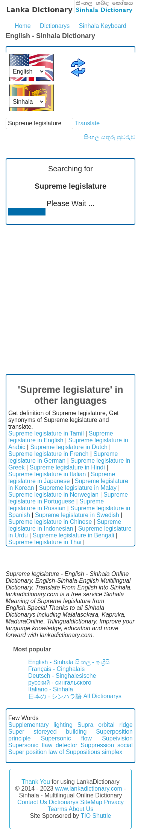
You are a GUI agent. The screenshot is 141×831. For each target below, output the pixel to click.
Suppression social (106, 745)
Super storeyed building (47, 731)
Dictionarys (55, 26)
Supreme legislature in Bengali (73, 535)
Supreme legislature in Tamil (46, 433)
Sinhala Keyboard (102, 26)
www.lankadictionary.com (88, 788)
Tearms (57, 809)
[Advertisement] (70, 299)
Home (23, 26)
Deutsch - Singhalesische (62, 675)
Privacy (113, 802)
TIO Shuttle (95, 816)
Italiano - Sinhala (50, 689)
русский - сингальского (59, 682)
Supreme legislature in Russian (56, 504)
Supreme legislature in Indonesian (64, 525)
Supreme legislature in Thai (44, 542)
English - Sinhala (50, 662)
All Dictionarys (102, 696)
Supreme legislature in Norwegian (53, 494)
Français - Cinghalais (56, 669)
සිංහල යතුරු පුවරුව (109, 137)
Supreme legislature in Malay (78, 488)
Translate (87, 123)
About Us (81, 809)
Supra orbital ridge (105, 725)
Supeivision (117, 738)
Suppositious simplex (94, 752)
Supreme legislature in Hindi (67, 467)
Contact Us (32, 802)
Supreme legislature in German (63, 457)
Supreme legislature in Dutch (68, 447)
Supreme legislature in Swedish (77, 515)
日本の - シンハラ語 (55, 696)
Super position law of (36, 752)
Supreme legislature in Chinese (50, 522)
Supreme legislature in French (48, 454)
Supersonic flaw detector (42, 745)
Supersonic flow (66, 738)
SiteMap (91, 802)
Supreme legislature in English (60, 436)
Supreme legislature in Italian (47, 474)
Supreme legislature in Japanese (61, 477)
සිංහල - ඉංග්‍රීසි (92, 662)
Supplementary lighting (40, 725)
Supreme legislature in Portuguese (68, 498)
